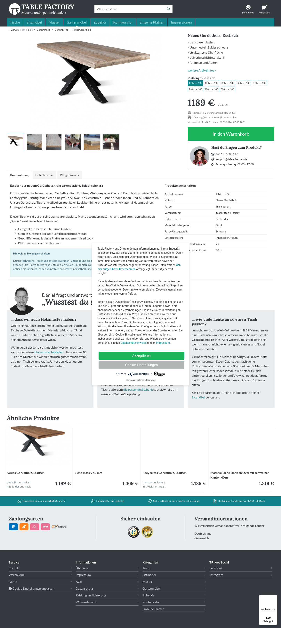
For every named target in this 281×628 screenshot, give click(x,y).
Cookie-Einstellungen (141, 365)
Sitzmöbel (34, 22)
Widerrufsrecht (86, 602)
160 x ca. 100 (195, 82)
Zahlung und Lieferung (91, 595)
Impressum (83, 575)
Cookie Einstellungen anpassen (31, 588)
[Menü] (274, 597)
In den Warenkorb (231, 136)
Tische (15, 22)
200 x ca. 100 (227, 82)
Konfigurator (123, 22)
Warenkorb (16, 575)
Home (29, 29)
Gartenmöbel (77, 22)
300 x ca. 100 (227, 89)
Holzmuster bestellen (49, 352)
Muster (54, 22)
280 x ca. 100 (211, 89)
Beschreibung (19, 175)
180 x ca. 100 (211, 82)
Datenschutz (84, 588)
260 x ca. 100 (195, 89)
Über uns (82, 568)
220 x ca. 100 (243, 82)
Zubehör (100, 22)
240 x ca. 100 (259, 82)
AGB (79, 581)
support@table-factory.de (231, 159)
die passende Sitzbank (138, 389)
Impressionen (181, 22)
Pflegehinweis (69, 175)
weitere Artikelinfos (202, 70)
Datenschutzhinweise (134, 342)
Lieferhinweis (44, 175)
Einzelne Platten (152, 22)
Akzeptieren (141, 356)
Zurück (15, 29)
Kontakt (14, 568)
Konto (13, 581)
